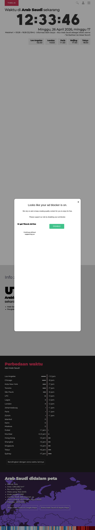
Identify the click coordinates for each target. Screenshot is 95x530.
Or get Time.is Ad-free (26, 224)
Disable (57, 226)
